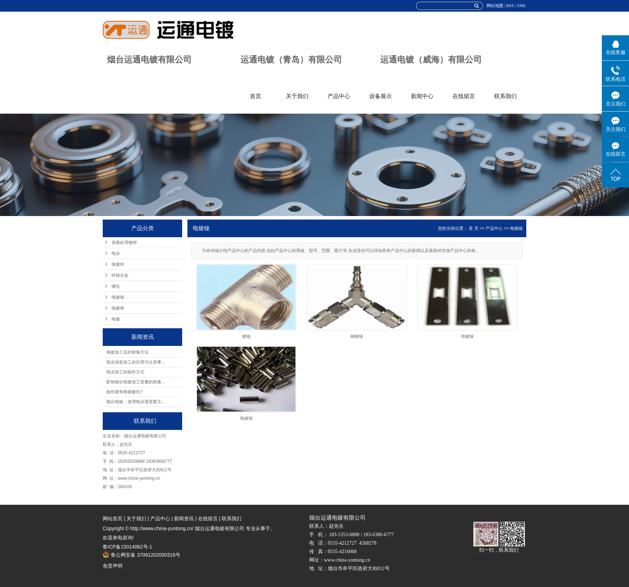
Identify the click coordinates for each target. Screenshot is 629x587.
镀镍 (246, 336)
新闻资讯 (184, 518)
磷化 (116, 286)
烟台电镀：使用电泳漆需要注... (135, 401)
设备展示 (380, 96)
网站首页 (112, 518)
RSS (510, 5)
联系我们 (505, 96)
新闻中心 (422, 96)
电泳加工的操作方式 (125, 372)
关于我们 (297, 96)
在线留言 (464, 96)
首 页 (473, 228)
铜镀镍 (357, 336)
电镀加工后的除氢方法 (127, 352)
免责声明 (112, 566)
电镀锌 (118, 264)
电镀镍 (118, 297)
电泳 (116, 253)
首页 (255, 96)
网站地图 (494, 5)
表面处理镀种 (124, 242)
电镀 (116, 319)
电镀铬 (118, 308)
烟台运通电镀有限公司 (149, 59)
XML (521, 5)
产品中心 (339, 96)
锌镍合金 (120, 275)
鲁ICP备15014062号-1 (127, 547)
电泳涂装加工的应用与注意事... (135, 362)
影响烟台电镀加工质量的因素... (135, 381)
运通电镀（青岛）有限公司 (291, 59)
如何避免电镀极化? (124, 391)
